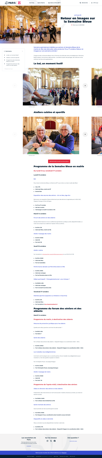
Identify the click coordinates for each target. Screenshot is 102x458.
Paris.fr (64, 453)
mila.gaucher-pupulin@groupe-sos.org (52, 254)
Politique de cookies (64, 456)
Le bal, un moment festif (12, 55)
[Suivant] (85, 85)
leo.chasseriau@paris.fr (51, 304)
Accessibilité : (44, 456)
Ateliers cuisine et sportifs (12, 57)
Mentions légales (30, 456)
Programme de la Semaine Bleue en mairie (13, 60)
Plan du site (72, 456)
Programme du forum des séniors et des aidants (12, 64)
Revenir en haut (9, 68)
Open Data (56, 456)
